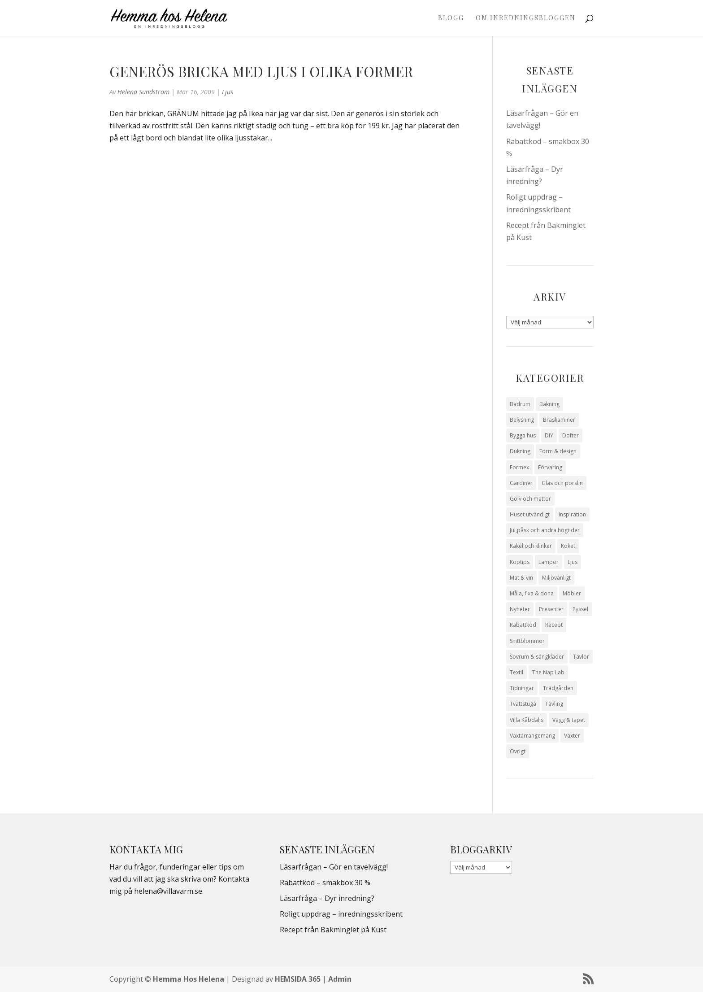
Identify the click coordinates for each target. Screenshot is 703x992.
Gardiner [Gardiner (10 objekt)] (521, 483)
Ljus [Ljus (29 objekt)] (572, 562)
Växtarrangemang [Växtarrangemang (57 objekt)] (532, 735)
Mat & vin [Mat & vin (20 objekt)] (521, 577)
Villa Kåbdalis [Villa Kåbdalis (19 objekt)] (526, 720)
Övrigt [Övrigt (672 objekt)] (517, 751)
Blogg (451, 18)
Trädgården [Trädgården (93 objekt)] (558, 688)
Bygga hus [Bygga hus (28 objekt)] (523, 435)
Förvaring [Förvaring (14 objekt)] (550, 467)
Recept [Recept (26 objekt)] (554, 625)
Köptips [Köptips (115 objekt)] (519, 562)
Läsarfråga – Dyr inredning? (327, 898)
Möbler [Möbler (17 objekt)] (572, 593)
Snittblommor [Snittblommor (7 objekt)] (527, 641)
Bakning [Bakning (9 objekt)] (549, 404)
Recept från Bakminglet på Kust (333, 930)
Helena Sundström (143, 91)
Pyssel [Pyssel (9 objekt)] (580, 609)
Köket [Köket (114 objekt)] (568, 546)
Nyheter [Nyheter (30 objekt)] (520, 609)
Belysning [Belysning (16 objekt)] (522, 420)
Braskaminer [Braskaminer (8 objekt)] (559, 420)
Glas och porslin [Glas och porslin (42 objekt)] (562, 483)
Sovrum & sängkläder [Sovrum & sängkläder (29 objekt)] (537, 656)
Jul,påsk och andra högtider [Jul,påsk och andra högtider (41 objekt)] (545, 530)
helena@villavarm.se (168, 891)
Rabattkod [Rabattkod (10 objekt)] (523, 625)
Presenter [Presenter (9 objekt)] (551, 609)
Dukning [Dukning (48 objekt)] (520, 451)
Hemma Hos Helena (188, 979)
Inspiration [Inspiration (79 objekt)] (572, 514)
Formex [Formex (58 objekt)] (519, 467)
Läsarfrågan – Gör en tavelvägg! (334, 867)
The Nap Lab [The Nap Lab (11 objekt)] (548, 672)
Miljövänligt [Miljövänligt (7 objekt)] (556, 577)
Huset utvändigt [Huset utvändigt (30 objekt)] (530, 514)
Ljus (227, 91)
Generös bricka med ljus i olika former (261, 71)
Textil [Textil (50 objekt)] (516, 672)
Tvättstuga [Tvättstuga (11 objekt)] (523, 704)
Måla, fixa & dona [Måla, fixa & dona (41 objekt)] (532, 593)
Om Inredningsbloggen (526, 18)
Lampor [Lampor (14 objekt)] (548, 562)
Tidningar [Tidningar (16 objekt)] (522, 688)
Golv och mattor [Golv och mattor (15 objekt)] (530, 499)
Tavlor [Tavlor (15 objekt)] (581, 656)
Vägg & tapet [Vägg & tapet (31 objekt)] (568, 720)
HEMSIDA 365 (298, 979)
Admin (340, 979)
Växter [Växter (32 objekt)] (572, 735)
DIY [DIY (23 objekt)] (549, 435)
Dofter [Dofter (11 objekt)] (570, 435)
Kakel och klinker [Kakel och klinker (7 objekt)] (531, 546)
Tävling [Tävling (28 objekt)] (554, 704)
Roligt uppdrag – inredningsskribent (341, 914)
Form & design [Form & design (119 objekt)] (558, 451)
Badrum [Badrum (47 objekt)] (520, 404)
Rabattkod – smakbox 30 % (325, 882)
